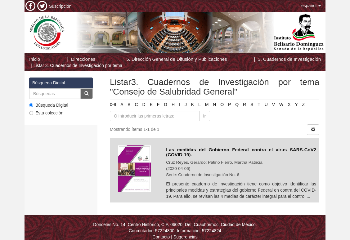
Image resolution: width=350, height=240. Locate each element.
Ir (204, 115)
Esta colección (46, 112)
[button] (311, 5)
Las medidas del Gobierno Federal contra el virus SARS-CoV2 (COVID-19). (241, 152)
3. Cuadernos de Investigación (289, 59)
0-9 (113, 104)
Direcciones (83, 59)
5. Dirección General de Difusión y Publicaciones (176, 59)
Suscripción (60, 6)
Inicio (34, 59)
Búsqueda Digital (48, 105)
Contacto (161, 236)
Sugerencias (185, 236)
